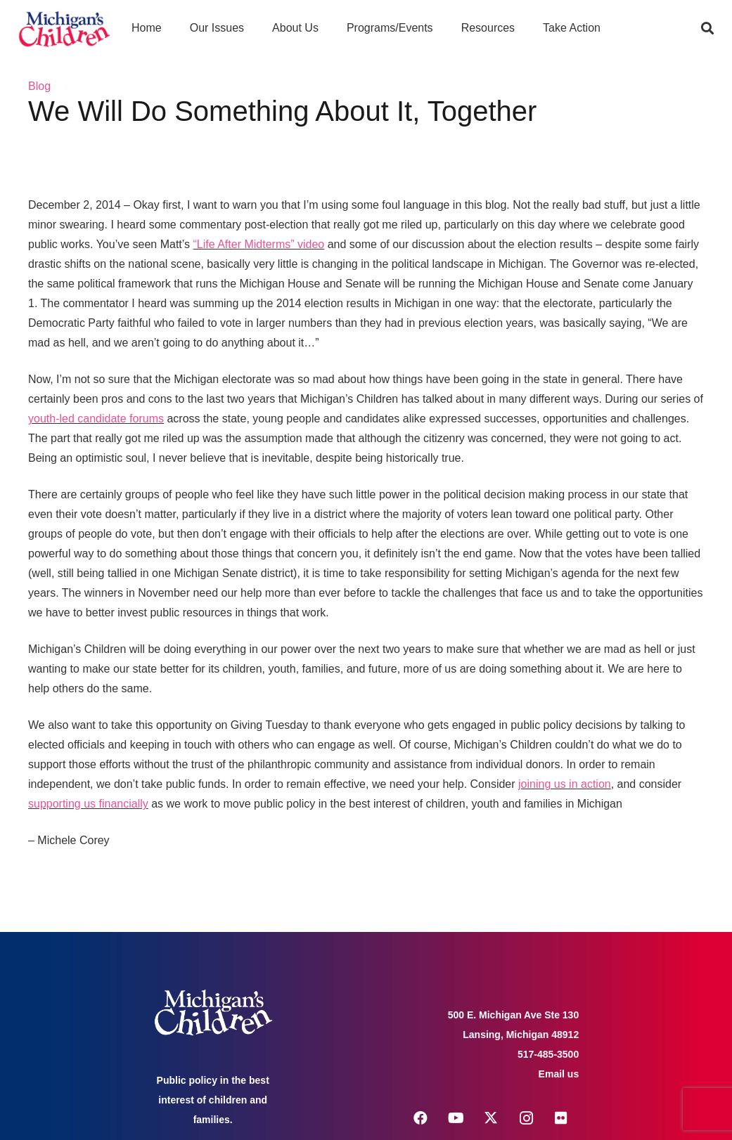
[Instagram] (526, 1118)
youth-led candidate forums (96, 419)
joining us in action (564, 784)
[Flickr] (561, 1118)
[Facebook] (420, 1118)
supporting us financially (88, 804)
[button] (707, 28)
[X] (490, 1118)
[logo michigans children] (64, 28)
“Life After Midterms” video (259, 244)
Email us (559, 1074)
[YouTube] (455, 1118)
